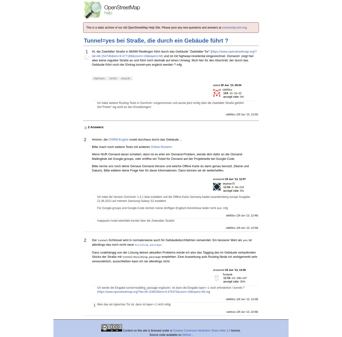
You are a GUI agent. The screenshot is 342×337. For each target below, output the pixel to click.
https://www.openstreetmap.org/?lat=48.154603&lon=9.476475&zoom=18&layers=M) (151, 291)
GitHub (187, 335)
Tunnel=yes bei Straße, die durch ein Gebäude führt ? (156, 40)
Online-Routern (161, 147)
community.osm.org (234, 27)
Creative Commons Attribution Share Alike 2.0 (201, 330)
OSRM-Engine (118, 139)
